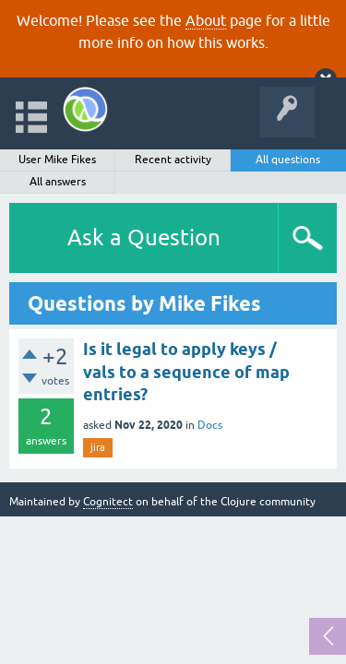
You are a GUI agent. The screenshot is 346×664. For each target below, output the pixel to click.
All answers (58, 181)
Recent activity (173, 159)
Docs (209, 425)
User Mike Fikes (57, 159)
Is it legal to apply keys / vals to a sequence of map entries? (186, 371)
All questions (288, 159)
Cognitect (108, 501)
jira (97, 447)
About (205, 20)
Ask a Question (144, 237)
